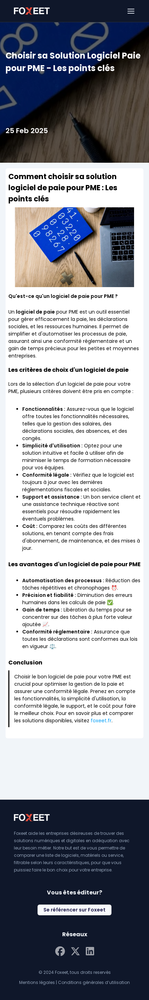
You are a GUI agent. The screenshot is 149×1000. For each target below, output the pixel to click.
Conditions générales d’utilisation (94, 982)
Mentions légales (37, 982)
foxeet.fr (101, 720)
